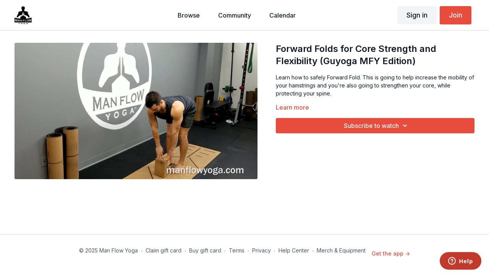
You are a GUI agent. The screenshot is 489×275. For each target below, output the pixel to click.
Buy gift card (205, 250)
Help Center (294, 250)
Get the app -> (391, 253)
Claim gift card (163, 250)
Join (455, 15)
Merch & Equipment (341, 250)
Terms (236, 250)
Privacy (261, 250)
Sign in (416, 15)
